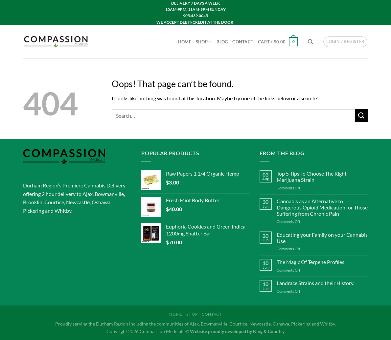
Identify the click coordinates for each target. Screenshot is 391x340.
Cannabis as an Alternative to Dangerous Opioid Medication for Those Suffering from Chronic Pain (322, 207)
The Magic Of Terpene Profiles (310, 262)
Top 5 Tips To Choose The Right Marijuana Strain (312, 176)
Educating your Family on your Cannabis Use (322, 237)
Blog (222, 41)
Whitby (63, 210)
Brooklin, (33, 202)
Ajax (87, 194)
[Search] (310, 42)
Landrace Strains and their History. (315, 283)
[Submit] (361, 115)
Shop (204, 41)
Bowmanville (109, 194)
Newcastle (78, 202)
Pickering (33, 210)
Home (184, 41)
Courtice (54, 202)
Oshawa (101, 202)
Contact (242, 41)
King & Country (269, 331)
